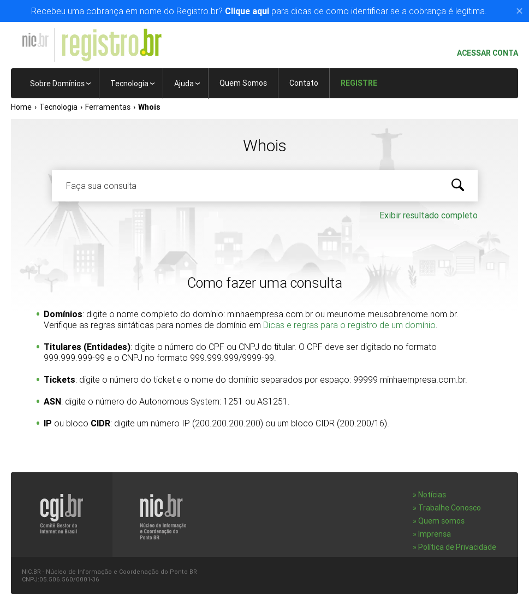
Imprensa (434, 534)
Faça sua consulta (101, 185)
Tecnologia (129, 83)
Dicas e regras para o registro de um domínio (349, 324)
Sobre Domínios (57, 83)
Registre (359, 83)
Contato (303, 83)
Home (21, 107)
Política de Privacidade (457, 547)
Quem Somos (243, 83)
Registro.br (111, 45)
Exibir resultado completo (428, 215)
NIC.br (35, 40)
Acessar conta (483, 53)
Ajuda (184, 83)
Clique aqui (247, 10)
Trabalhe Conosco (449, 508)
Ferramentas (107, 107)
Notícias (432, 495)
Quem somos (441, 521)
